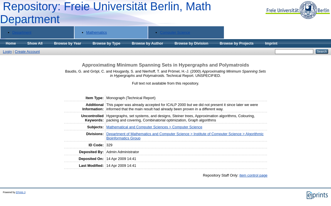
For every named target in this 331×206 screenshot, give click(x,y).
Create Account (27, 51)
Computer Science (175, 32)
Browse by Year (67, 43)
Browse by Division (191, 43)
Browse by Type (106, 43)
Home (11, 43)
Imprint (271, 43)
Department (21, 32)
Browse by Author (147, 43)
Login (7, 51)
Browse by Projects (237, 43)
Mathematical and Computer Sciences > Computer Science (154, 127)
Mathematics (96, 32)
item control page (253, 175)
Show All (35, 43)
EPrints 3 (20, 192)
